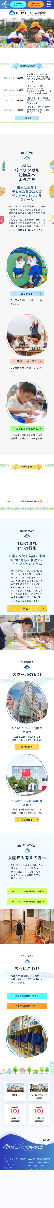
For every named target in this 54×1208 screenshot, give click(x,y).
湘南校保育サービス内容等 (15, 1182)
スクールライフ (11, 1164)
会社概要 (8, 1186)
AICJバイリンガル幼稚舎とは (15, 1159)
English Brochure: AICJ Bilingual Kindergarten (38, 1170)
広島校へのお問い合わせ (39, 1158)
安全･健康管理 (10, 1171)
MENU (49, 4)
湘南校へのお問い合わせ (39, 1162)
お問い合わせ (5, 4)
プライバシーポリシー (38, 1165)
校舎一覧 (8, 1168)
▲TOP (46, 1139)
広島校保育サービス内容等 (15, 1176)
